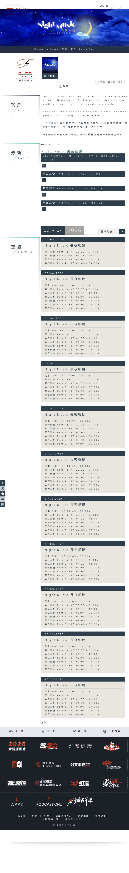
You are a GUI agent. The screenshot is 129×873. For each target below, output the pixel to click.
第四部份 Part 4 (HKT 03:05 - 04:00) (72, 263)
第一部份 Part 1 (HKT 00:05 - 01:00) (71, 252)
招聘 (35, 816)
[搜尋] (115, 5)
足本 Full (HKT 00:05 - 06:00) (67, 285)
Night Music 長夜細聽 (62, 151)
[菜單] (125, 4)
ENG (102, 6)
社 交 (51, 731)
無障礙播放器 (51, 819)
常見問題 (84, 816)
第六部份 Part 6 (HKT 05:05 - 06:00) (72, 308)
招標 (47, 816)
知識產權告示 (64, 816)
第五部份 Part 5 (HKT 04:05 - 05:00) (72, 304)
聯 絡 (83, 731)
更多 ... (44, 722)
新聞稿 (22, 816)
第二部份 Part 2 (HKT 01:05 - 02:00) (72, 255)
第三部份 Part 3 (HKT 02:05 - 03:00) (72, 259)
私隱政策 (101, 816)
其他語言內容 (74, 819)
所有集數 (50, 76)
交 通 (19, 731)
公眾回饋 (114, 731)
